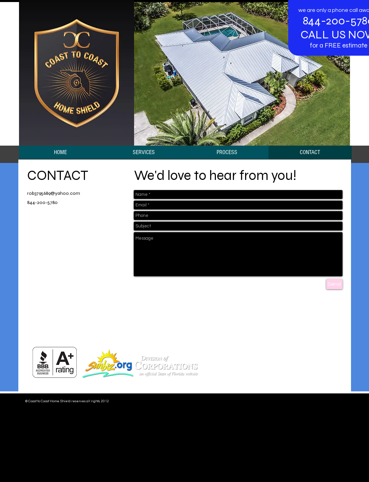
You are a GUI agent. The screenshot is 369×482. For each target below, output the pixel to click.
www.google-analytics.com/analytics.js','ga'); (126, 434)
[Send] (334, 284)
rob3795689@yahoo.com (53, 193)
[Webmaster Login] (324, 401)
